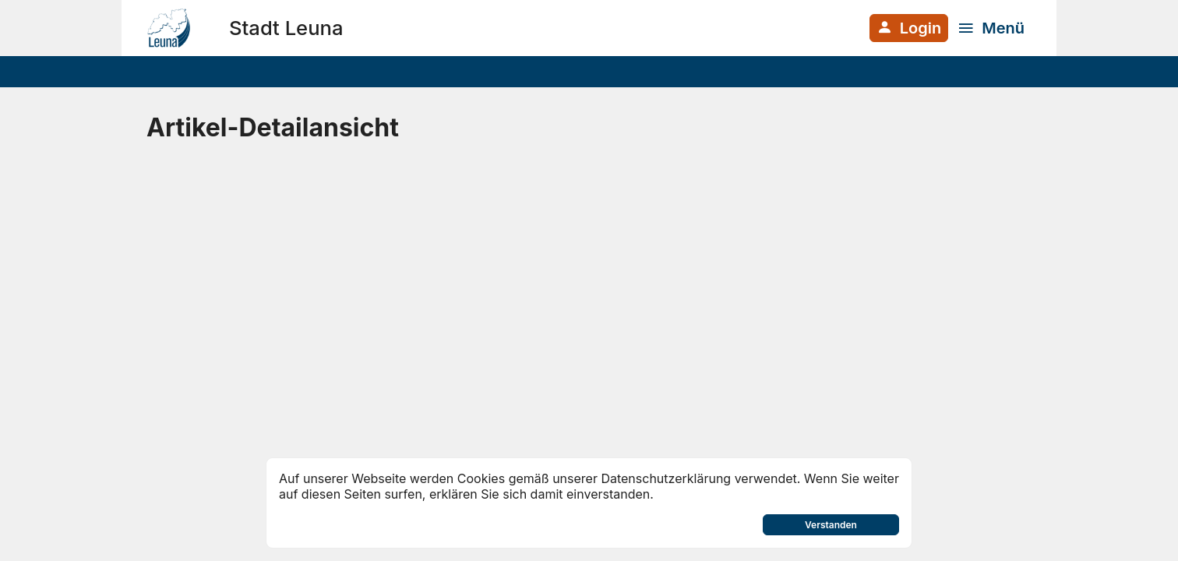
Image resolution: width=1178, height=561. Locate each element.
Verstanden (831, 525)
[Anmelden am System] (908, 28)
